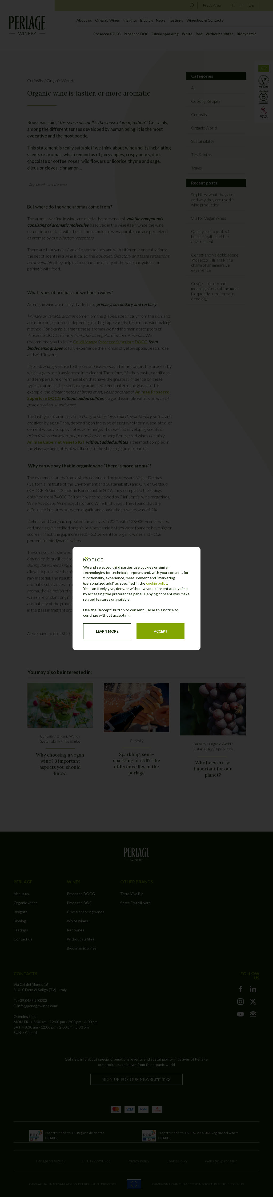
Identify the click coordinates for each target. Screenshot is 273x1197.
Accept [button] (160, 631)
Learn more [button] (107, 631)
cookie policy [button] (156, 583)
